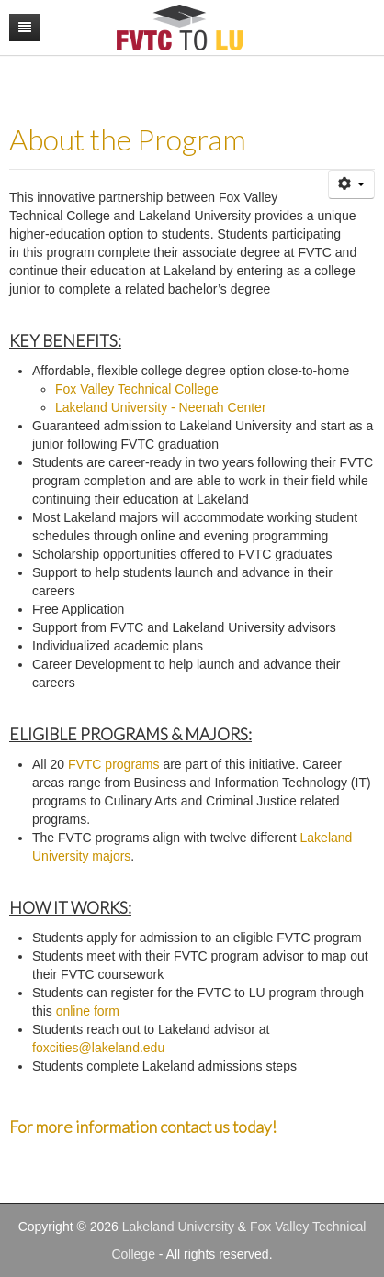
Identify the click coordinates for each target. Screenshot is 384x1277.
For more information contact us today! (143, 1127)
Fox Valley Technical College (137, 389)
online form (87, 1011)
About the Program (127, 139)
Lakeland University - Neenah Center (160, 407)
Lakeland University (178, 1226)
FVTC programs (114, 764)
